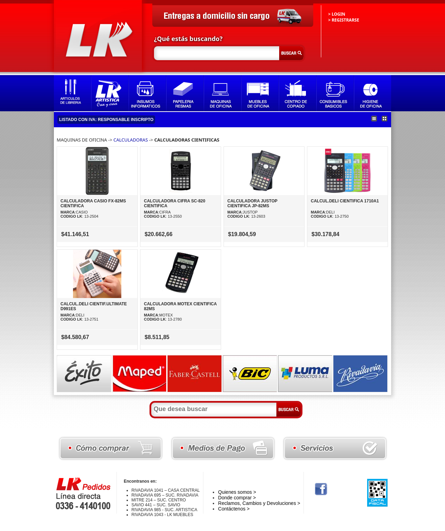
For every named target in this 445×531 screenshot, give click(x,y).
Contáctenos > (234, 509)
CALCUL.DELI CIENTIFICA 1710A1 (345, 201)
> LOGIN (336, 14)
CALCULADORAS (130, 140)
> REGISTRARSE (343, 20)
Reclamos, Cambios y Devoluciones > (259, 503)
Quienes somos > (237, 492)
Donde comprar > (237, 497)
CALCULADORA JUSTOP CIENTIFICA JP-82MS (252, 203)
